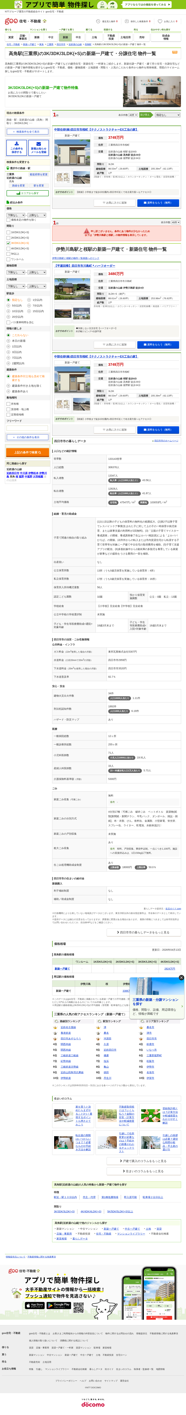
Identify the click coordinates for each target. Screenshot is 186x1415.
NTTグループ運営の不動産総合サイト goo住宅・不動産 (34, 11)
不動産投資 (108, 1355)
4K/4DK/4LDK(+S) (91, 1211)
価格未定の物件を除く (24, 219)
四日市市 (152, 1038)
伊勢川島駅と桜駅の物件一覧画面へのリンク (75, 258)
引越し (39, 1369)
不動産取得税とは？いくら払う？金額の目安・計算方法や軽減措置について (126, 1115)
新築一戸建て (111, 1228)
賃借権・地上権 (20, 409)
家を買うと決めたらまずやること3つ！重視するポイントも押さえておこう (84, 1115)
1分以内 (37, 299)
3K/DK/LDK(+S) (20, 243)
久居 (106, 1044)
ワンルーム (17, 259)
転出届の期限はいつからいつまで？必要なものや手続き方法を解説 (83, 1142)
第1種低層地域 (110, 1197)
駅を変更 (39, 185)
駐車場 (97, 1347)
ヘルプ (83, 1381)
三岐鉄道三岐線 (69, 1055)
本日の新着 (19, 340)
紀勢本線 (66, 1061)
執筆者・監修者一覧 (143, 1369)
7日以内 (17, 357)
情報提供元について (15, 1256)
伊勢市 (150, 1066)
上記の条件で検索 (27, 452)
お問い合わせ (95, 1381)
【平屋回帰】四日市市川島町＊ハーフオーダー (84, 265)
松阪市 (150, 1061)
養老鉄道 (66, 1032)
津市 (149, 1032)
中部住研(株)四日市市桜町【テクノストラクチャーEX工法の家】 (96, 129)
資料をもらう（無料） (158, 202)
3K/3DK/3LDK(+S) (64, 1211)
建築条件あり (20, 391)
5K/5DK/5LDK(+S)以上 (120, 1211)
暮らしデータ (80, 1238)
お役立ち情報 (9, 1368)
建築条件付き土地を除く (27, 385)
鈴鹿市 (150, 1044)
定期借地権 (17, 414)
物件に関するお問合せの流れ (119, 1333)
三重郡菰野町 (154, 1055)
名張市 (150, 1072)
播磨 (106, 1055)
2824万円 (169, 968)
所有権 (15, 403)
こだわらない (20, 335)
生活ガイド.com (173, 908)
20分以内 (17, 316)
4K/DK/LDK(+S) (20, 248)
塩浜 (106, 1061)
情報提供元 (141, 1333)
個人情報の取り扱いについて (43, 1340)
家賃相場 (61, 1238)
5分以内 (17, 305)
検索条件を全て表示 (28, 131)
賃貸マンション (83, 1347)
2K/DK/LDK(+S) (20, 237)
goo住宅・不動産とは (39, 1333)
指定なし (17, 299)
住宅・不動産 (103, 1233)
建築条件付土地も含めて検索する (28, 378)
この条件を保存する (17, 148)
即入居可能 (130, 1197)
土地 (148, 1228)
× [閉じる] (181, 977)
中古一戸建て (132, 1228)
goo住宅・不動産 (11, 1333)
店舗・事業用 (64, 1233)
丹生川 (107, 1078)
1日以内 (17, 346)
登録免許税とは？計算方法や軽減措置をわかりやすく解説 (170, 1115)
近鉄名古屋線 (68, 1027)
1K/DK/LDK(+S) (20, 232)
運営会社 (124, 1381)
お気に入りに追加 (115, 202)
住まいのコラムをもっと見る (145, 1171)
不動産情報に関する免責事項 (41, 1256)
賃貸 (159, 1228)
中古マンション (54, 1355)
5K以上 (15, 253)
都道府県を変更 (39, 174)
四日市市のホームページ (166, 440)
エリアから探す (28, 193)
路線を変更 (18, 185)
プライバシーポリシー (66, 1381)
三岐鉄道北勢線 (69, 1066)
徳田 (106, 1072)
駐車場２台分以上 (153, 1197)
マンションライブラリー (131, 1233)
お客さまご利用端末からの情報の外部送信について (78, 1333)
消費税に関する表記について (74, 1340)
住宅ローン (121, 1355)
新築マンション (36, 1355)
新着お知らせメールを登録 (38, 148)
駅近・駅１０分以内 (65, 1197)
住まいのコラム (123, 1369)
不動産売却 (34, 1362)
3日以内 (17, 352)
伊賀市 (150, 1078)
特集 (31, 1369)
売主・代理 (89, 1197)
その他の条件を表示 (26, 437)
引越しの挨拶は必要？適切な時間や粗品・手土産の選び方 (170, 1142)
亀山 (106, 1066)
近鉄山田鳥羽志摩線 (72, 1072)
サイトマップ (111, 1381)
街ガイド (109, 1369)
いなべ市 (152, 1049)
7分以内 (37, 305)
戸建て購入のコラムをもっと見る (145, 1161)
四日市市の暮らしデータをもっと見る (144, 932)
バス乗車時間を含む (22, 322)
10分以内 (17, 311)
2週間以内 (18, 363)
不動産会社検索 (79, 1369)
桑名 (106, 1032)
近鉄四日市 (110, 1049)
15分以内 (38, 311)
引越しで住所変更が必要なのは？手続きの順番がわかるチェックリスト (126, 1142)
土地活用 (47, 1362)
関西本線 (66, 1044)
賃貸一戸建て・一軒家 (62, 1347)
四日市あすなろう (71, 1038)
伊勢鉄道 (66, 1078)
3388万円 (128, 990)
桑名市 (150, 1027)
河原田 (107, 1038)
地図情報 (160, 1369)
